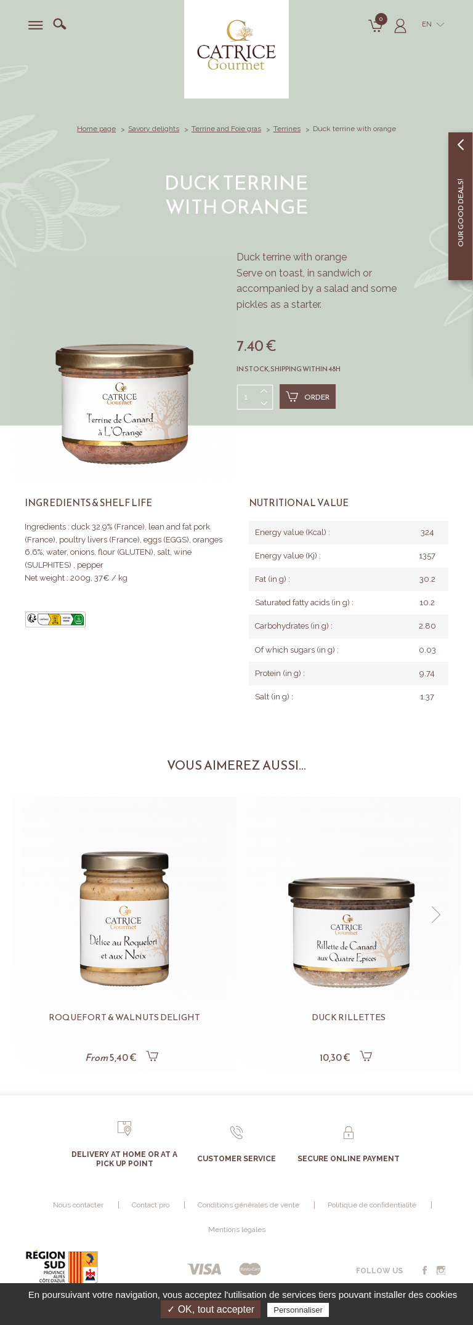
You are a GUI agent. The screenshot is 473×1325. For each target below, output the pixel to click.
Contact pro (150, 1205)
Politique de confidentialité (372, 1205)
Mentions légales (236, 1229)
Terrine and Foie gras (226, 128)
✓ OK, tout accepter (210, 1309)
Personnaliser (298, 1310)
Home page (96, 128)
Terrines (287, 128)
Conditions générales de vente (248, 1205)
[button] (436, 915)
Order (307, 396)
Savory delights (153, 128)
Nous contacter (78, 1205)
